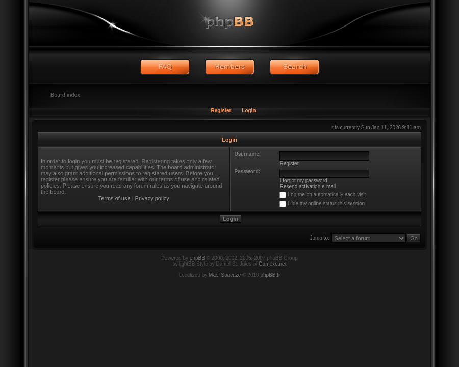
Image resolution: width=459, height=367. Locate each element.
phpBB (197, 258)
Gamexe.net (272, 264)
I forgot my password (303, 181)
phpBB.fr (270, 275)
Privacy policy (152, 198)
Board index (65, 95)
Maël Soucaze (225, 275)
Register (221, 110)
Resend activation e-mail (308, 186)
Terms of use (114, 198)
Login (249, 110)
